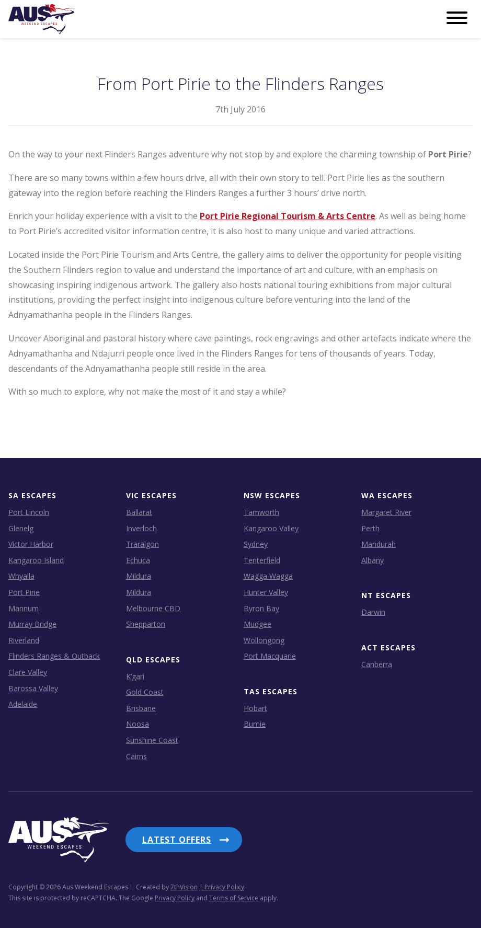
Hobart (255, 708)
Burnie (255, 724)
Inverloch (141, 528)
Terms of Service (233, 893)
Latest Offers (176, 839)
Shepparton (145, 624)
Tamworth (261, 512)
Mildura (138, 576)
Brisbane (141, 708)
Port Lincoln (28, 512)
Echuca (138, 560)
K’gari (135, 676)
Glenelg (20, 528)
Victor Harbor (30, 544)
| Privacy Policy (221, 882)
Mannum (23, 608)
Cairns (136, 756)
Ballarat (139, 512)
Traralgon (142, 544)
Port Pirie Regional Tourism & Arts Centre (287, 216)
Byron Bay (261, 608)
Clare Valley (27, 672)
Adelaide (22, 704)
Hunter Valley (266, 592)
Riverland (23, 640)
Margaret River (386, 512)
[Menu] (456, 18)
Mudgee (257, 624)
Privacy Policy (174, 893)
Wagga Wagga (268, 576)
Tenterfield (262, 560)
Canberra (376, 664)
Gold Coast (145, 692)
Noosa (137, 724)
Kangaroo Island (36, 560)
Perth (370, 528)
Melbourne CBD (153, 608)
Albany (372, 560)
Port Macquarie (270, 656)
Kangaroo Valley (271, 528)
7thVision (184, 882)
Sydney (256, 544)
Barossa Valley (33, 688)
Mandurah (378, 544)
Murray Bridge (32, 624)
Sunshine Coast (152, 740)
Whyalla (21, 576)
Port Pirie (24, 592)
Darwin (373, 612)
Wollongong (264, 640)
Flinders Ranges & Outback (54, 656)
